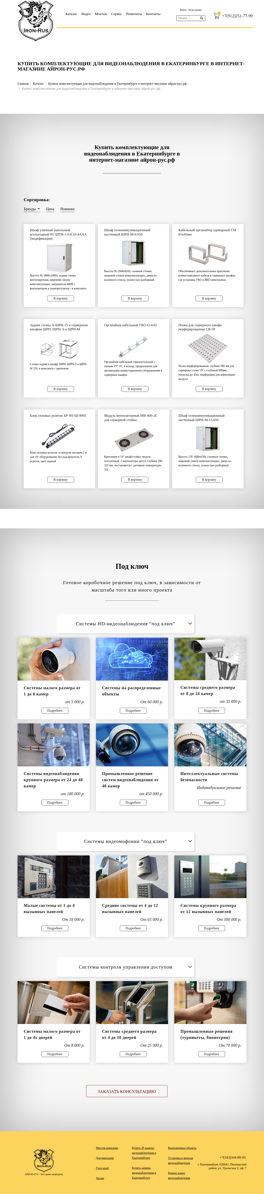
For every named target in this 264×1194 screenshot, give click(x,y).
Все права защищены (52, 1174)
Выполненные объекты (182, 1148)
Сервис (116, 14)
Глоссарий (102, 1168)
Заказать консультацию (127, 1091)
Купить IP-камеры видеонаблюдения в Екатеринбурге (144, 1153)
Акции (100, 1178)
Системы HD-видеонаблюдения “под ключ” (135, 623)
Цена (50, 209)
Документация (105, 1158)
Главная (23, 83)
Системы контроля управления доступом (136, 967)
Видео (86, 14)
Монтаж (101, 14)
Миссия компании (107, 1148)
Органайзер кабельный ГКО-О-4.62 (130, 325)
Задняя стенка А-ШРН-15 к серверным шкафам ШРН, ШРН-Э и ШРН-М (59, 327)
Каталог (71, 14)
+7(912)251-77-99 (237, 16)
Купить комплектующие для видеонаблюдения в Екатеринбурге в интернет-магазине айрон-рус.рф (117, 83)
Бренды (30, 209)
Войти (183, 9)
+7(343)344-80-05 (233, 1158)
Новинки (67, 209)
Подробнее (54, 710)
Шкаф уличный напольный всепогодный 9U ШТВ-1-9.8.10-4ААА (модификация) (58, 234)
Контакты (153, 14)
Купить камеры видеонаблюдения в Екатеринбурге (144, 1173)
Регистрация (195, 9)
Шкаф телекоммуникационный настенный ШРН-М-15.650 (201, 418)
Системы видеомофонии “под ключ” (138, 841)
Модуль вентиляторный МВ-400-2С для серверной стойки (130, 418)
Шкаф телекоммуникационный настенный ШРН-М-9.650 (127, 232)
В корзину (61, 298)
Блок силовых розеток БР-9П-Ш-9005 (58, 416)
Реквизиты (134, 14)
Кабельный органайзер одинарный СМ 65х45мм (207, 232)
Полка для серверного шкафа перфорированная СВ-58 (200, 327)
